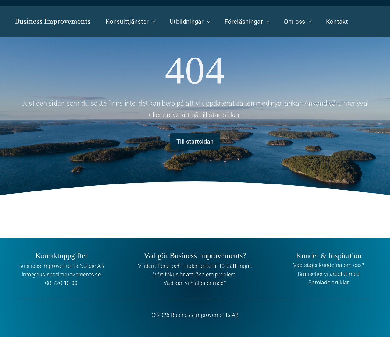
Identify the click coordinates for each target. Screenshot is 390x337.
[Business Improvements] (53, 17)
